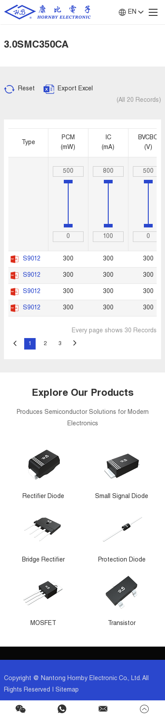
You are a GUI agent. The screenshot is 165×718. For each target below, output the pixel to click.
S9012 (31, 259)
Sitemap (67, 690)
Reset (26, 89)
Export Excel (75, 89)
